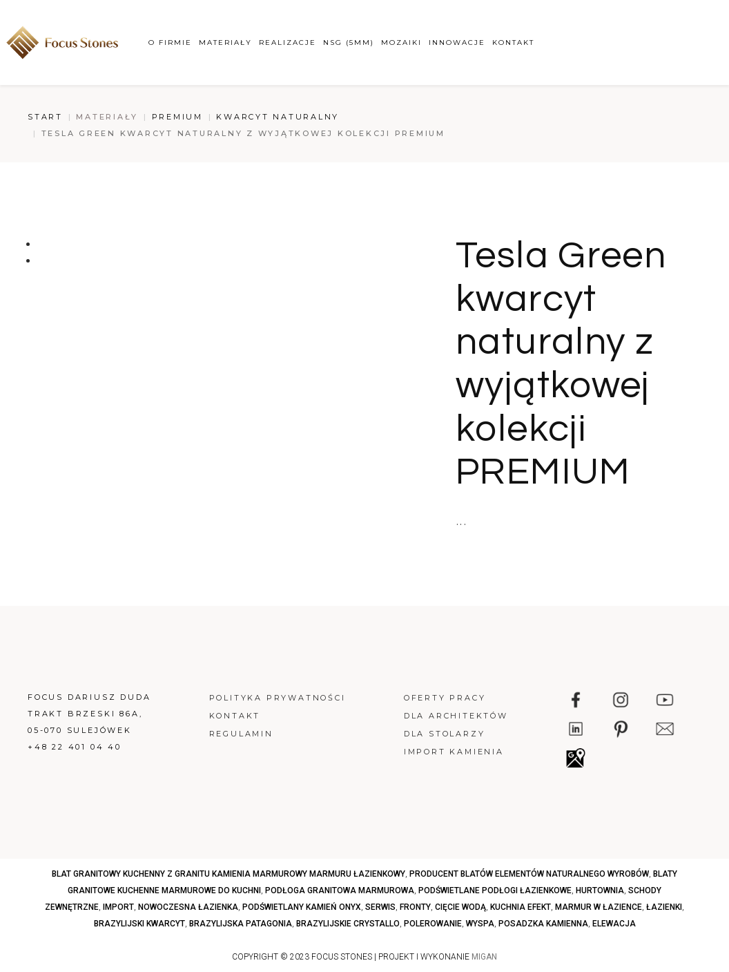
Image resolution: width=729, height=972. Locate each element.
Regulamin (241, 733)
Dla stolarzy (444, 733)
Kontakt (513, 42)
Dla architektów (456, 716)
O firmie (170, 42)
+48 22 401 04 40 (75, 747)
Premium (177, 117)
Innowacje (457, 42)
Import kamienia (454, 751)
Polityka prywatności (277, 698)
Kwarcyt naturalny (277, 117)
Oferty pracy (445, 698)
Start (45, 117)
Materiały (225, 42)
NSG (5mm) (348, 42)
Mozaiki (401, 42)
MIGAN (484, 957)
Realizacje (287, 42)
